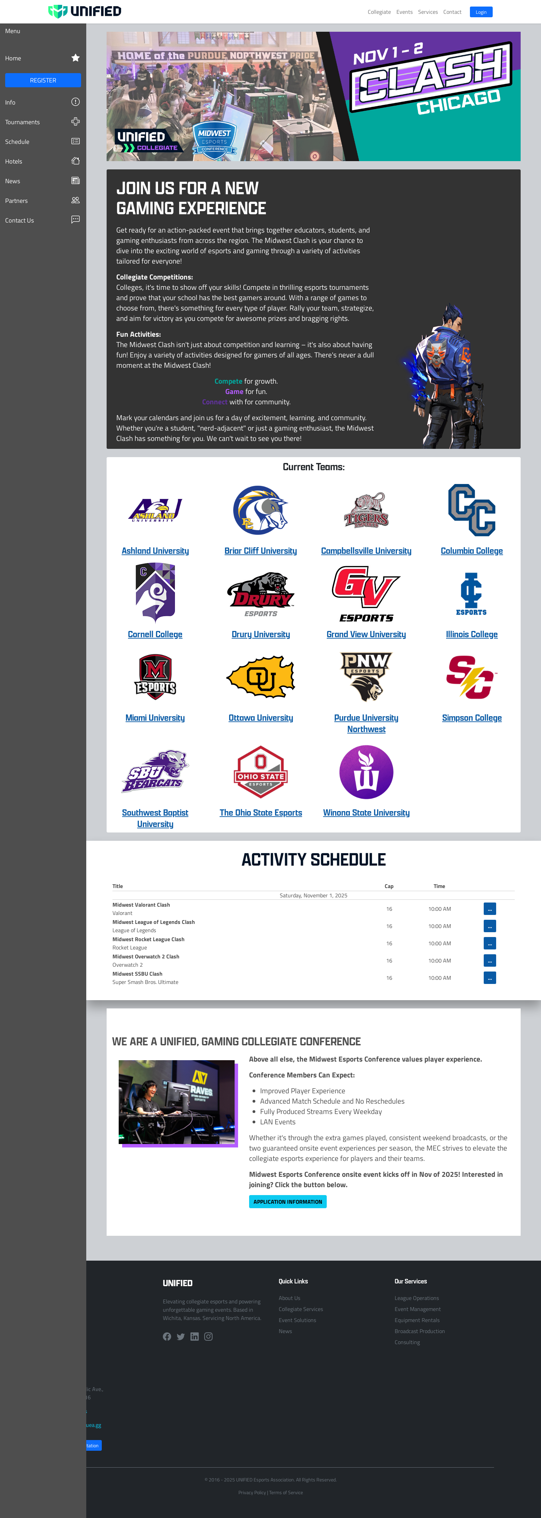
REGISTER (43, 80)
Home (42, 57)
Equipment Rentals (417, 1320)
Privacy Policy (252, 1492)
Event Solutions (297, 1320)
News (42, 180)
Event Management (418, 1309)
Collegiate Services (301, 1309)
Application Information (288, 1201)
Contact (452, 12)
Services (428, 12)
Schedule (42, 141)
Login (481, 12)
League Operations (417, 1298)
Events (404, 12)
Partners (42, 200)
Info (42, 102)
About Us (289, 1298)
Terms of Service (286, 1492)
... (490, 909)
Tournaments (42, 121)
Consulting (407, 1342)
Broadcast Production (420, 1331)
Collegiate (379, 12)
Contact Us (42, 220)
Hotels (42, 161)
